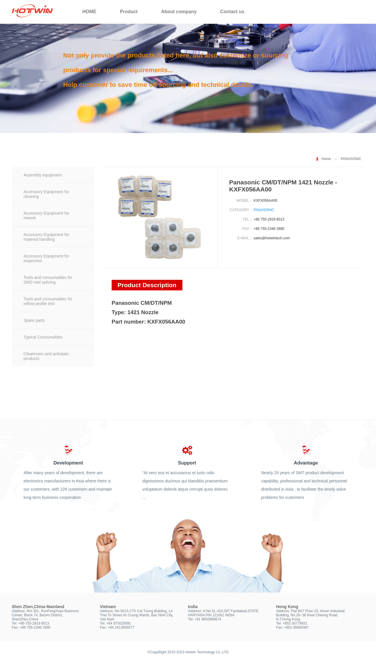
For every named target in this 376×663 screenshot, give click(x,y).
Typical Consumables (43, 337)
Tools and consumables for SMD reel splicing (48, 280)
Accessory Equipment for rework (46, 215)
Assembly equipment (43, 175)
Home (326, 159)
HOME (89, 11)
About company (179, 11)
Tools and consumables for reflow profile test (48, 301)
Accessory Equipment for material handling (46, 237)
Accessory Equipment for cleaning (46, 194)
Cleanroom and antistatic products (46, 356)
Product (128, 11)
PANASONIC (351, 159)
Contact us (232, 11)
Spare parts (34, 320)
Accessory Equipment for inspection (46, 258)
